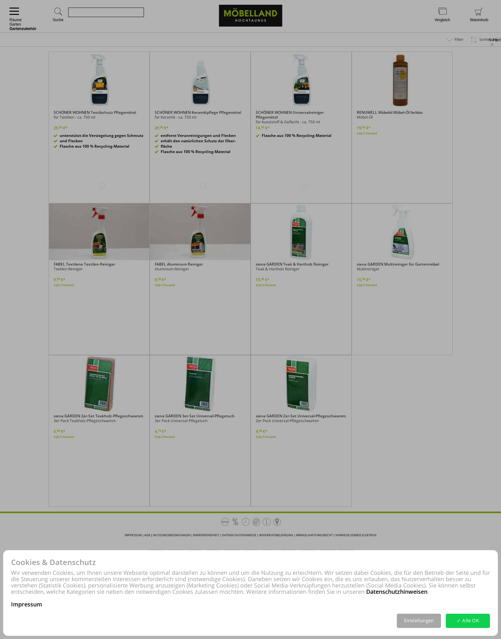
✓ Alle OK (468, 620)
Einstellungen (419, 620)
